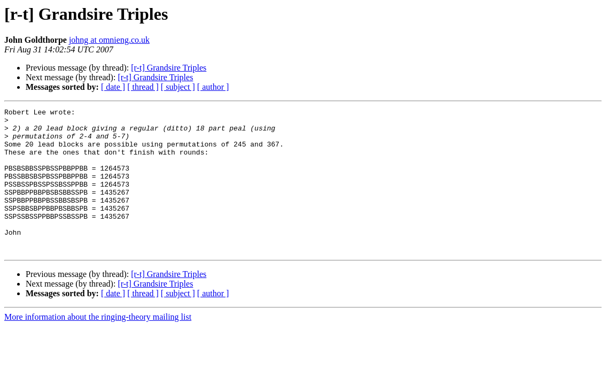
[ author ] (213, 86)
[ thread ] (143, 86)
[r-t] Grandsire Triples (168, 67)
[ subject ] (178, 86)
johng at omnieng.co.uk (109, 39)
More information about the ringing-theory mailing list (97, 345)
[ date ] (113, 86)
